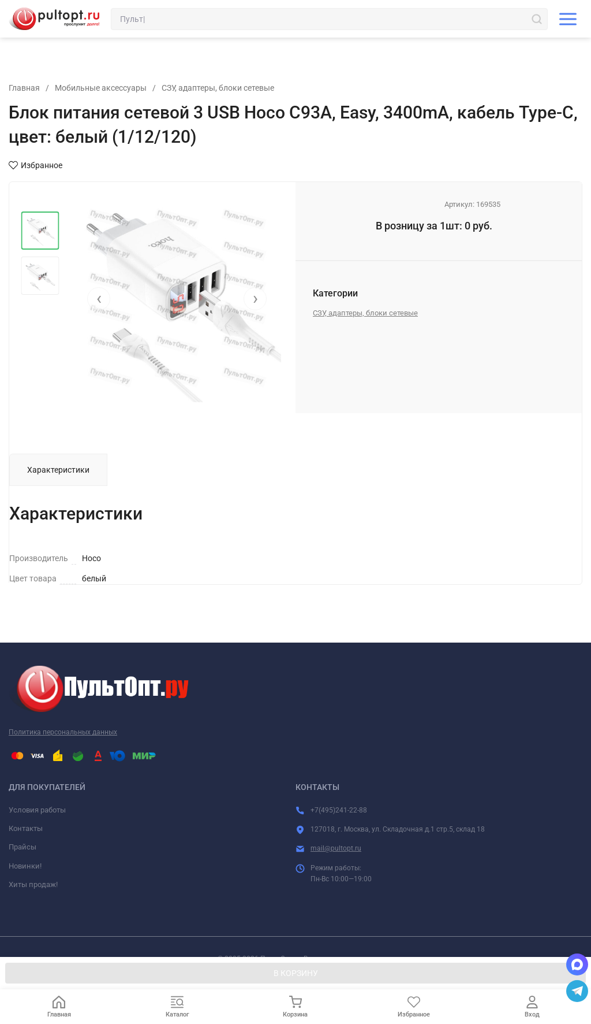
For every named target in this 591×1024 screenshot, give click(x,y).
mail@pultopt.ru (336, 848)
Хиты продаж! (33, 884)
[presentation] (98, 298)
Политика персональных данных (63, 732)
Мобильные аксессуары (101, 88)
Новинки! (25, 866)
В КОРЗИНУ (296, 973)
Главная (24, 88)
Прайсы (22, 847)
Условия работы (37, 810)
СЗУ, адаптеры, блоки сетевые (218, 88)
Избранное (35, 165)
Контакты (26, 828)
